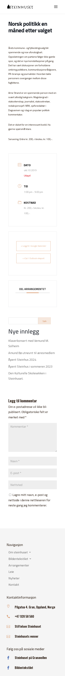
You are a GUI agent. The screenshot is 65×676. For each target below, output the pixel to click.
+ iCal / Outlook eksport (33, 258)
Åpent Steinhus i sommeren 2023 (30, 366)
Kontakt (13, 585)
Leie (11, 572)
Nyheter (14, 578)
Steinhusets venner (26, 636)
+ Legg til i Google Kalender (33, 246)
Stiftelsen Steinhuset (28, 626)
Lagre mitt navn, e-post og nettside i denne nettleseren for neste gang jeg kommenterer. (29, 500)
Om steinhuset (18, 552)
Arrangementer (18, 566)
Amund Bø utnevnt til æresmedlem (31, 353)
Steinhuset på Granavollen (31, 657)
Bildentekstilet (18, 559)
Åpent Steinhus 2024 (22, 359)
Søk (44, 321)
